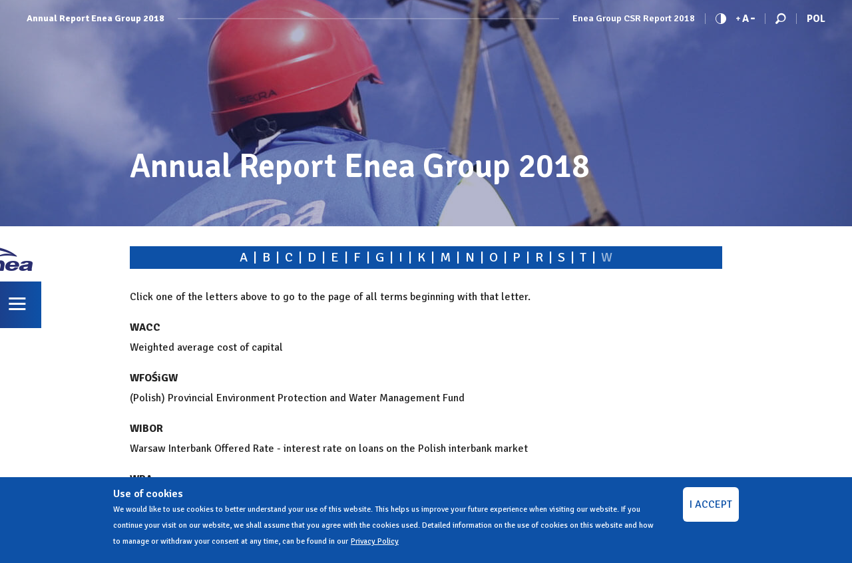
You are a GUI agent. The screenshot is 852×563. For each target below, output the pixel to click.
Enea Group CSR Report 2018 (633, 18)
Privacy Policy (375, 541)
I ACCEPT (711, 504)
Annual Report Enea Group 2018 (95, 18)
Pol (816, 18)
